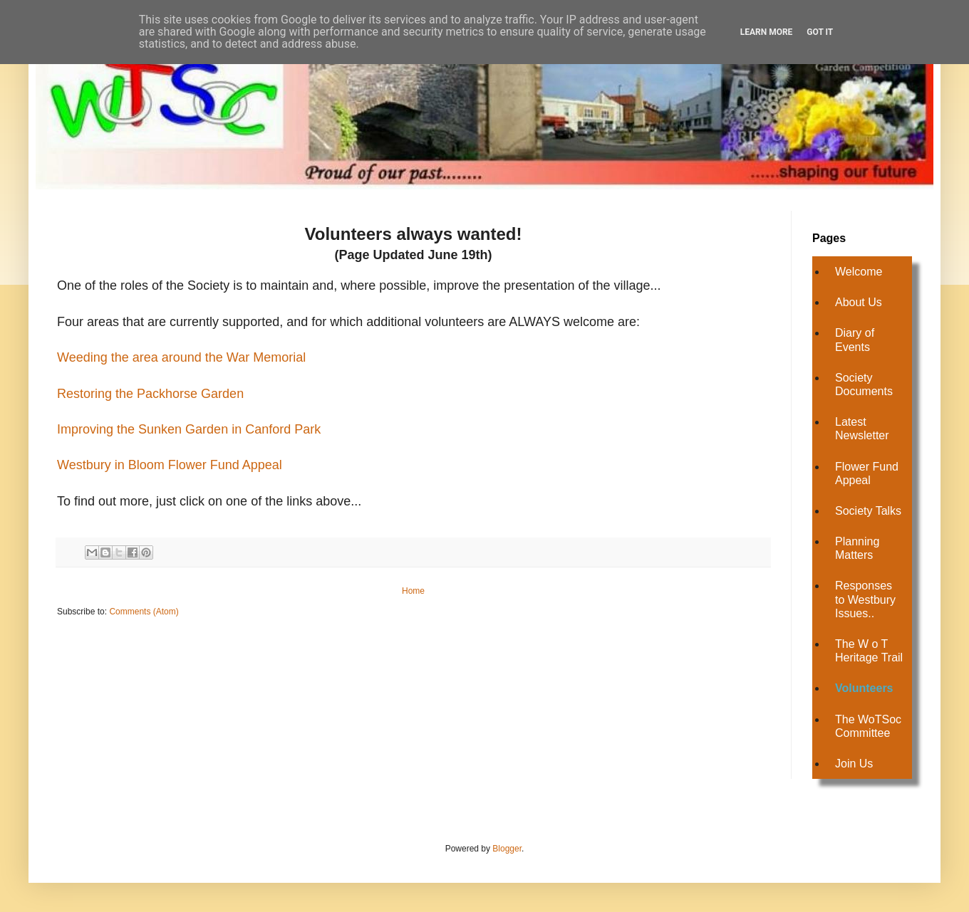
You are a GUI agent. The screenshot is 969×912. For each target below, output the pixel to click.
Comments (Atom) (143, 612)
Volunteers (864, 688)
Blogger (507, 849)
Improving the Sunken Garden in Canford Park (189, 429)
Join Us (854, 764)
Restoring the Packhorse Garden (150, 394)
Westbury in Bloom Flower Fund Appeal (169, 465)
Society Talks (868, 511)
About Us (858, 302)
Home (413, 591)
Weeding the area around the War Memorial (181, 357)
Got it (820, 32)
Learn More (766, 32)
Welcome (858, 272)
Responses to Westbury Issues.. (865, 599)
